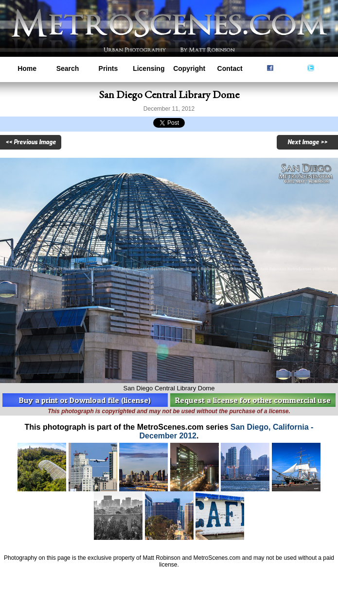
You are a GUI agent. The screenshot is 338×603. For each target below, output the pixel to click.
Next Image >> (307, 142)
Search (67, 68)
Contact (230, 68)
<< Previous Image (30, 142)
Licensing (148, 68)
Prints (108, 68)
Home (27, 68)
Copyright (189, 68)
